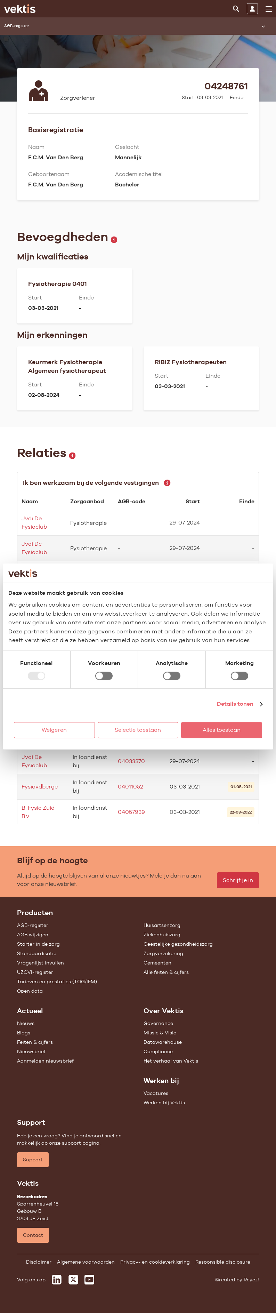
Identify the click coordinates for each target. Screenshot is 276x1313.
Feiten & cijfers (35, 1042)
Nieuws (25, 1023)
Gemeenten (157, 963)
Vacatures (156, 1093)
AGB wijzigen (32, 934)
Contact (33, 1235)
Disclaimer (38, 1262)
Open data (30, 991)
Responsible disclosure (222, 1262)
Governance (158, 1023)
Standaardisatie (36, 953)
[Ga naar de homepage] (19, 9)
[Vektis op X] (73, 1279)
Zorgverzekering (163, 953)
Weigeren (54, 730)
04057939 (131, 812)
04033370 (131, 761)
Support (33, 1159)
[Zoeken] (236, 8)
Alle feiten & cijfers (166, 972)
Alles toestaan (222, 730)
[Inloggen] (252, 8)
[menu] (268, 9)
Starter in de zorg (38, 944)
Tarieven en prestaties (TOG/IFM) (57, 981)
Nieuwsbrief (31, 1051)
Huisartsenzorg (162, 925)
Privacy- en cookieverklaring (155, 1262)
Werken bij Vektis (164, 1102)
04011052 (130, 786)
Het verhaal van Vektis (171, 1061)
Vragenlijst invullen (40, 963)
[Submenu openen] (263, 26)
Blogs (23, 1032)
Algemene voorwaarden (86, 1262)
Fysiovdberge (40, 786)
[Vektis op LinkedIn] (56, 1279)
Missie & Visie (160, 1032)
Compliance (158, 1051)
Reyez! (251, 1279)
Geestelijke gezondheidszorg (178, 944)
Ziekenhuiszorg (162, 934)
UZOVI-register (35, 972)
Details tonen (235, 703)
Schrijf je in (238, 880)
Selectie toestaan (138, 730)
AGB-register (32, 925)
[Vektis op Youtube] (89, 1279)
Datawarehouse (163, 1042)
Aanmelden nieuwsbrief (45, 1061)
